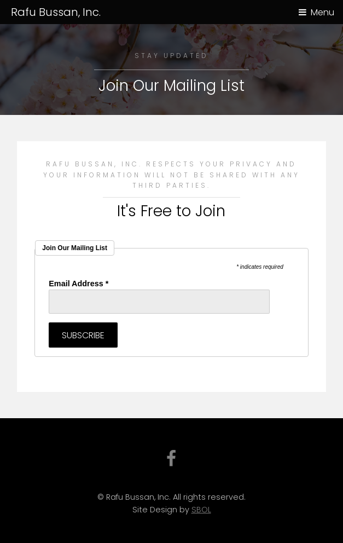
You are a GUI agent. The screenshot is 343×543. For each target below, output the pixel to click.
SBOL (201, 509)
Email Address (78, 283)
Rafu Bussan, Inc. (56, 12)
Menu (322, 12)
